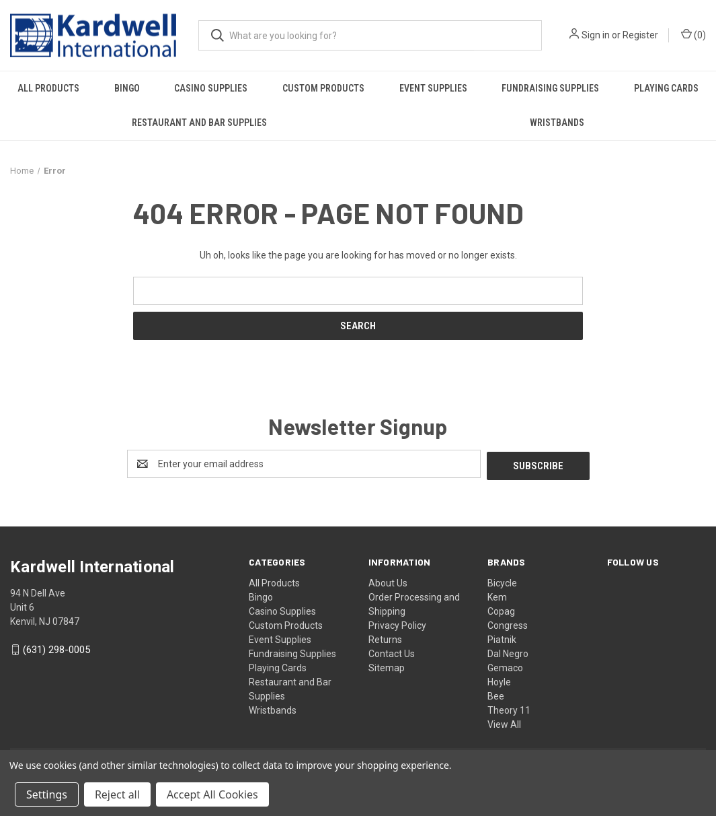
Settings (46, 794)
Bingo (127, 88)
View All (504, 722)
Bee (495, 694)
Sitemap (386, 665)
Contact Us (391, 651)
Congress (507, 623)
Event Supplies (433, 88)
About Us (387, 581)
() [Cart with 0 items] (693, 34)
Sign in (596, 35)
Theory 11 (508, 708)
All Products (48, 88)
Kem (497, 595)
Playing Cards (278, 665)
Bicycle (502, 581)
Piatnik (501, 637)
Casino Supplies (210, 88)
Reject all (117, 794)
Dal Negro (507, 651)
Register (640, 35)
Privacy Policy (397, 623)
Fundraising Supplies (550, 88)
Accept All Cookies (212, 794)
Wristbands (557, 122)
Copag (501, 609)
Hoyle (499, 680)
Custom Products (323, 88)
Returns (385, 637)
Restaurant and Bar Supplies (199, 122)
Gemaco (505, 665)
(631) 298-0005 (56, 648)
